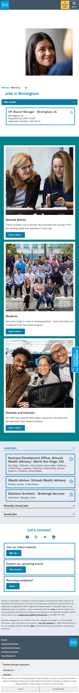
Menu (74, 5)
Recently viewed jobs (16, 505)
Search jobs (65, 5)
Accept (20, 689)
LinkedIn (53, 537)
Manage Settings (58, 689)
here (53, 609)
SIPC (32, 626)
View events (15, 569)
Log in (12, 586)
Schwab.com (8, 670)
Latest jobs (10, 448)
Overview (7, 674)
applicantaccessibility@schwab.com (33, 615)
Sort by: (5, 87)
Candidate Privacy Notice (9, 652)
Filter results (10, 102)
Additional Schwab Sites (9, 644)
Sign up (13, 553)
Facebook (27, 537)
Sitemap (4, 640)
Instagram (36, 537)
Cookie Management (8, 656)
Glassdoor (45, 537)
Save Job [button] (71, 459)
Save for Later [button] (71, 112)
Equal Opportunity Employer (11, 648)
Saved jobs (10, 514)
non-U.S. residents (46, 623)
